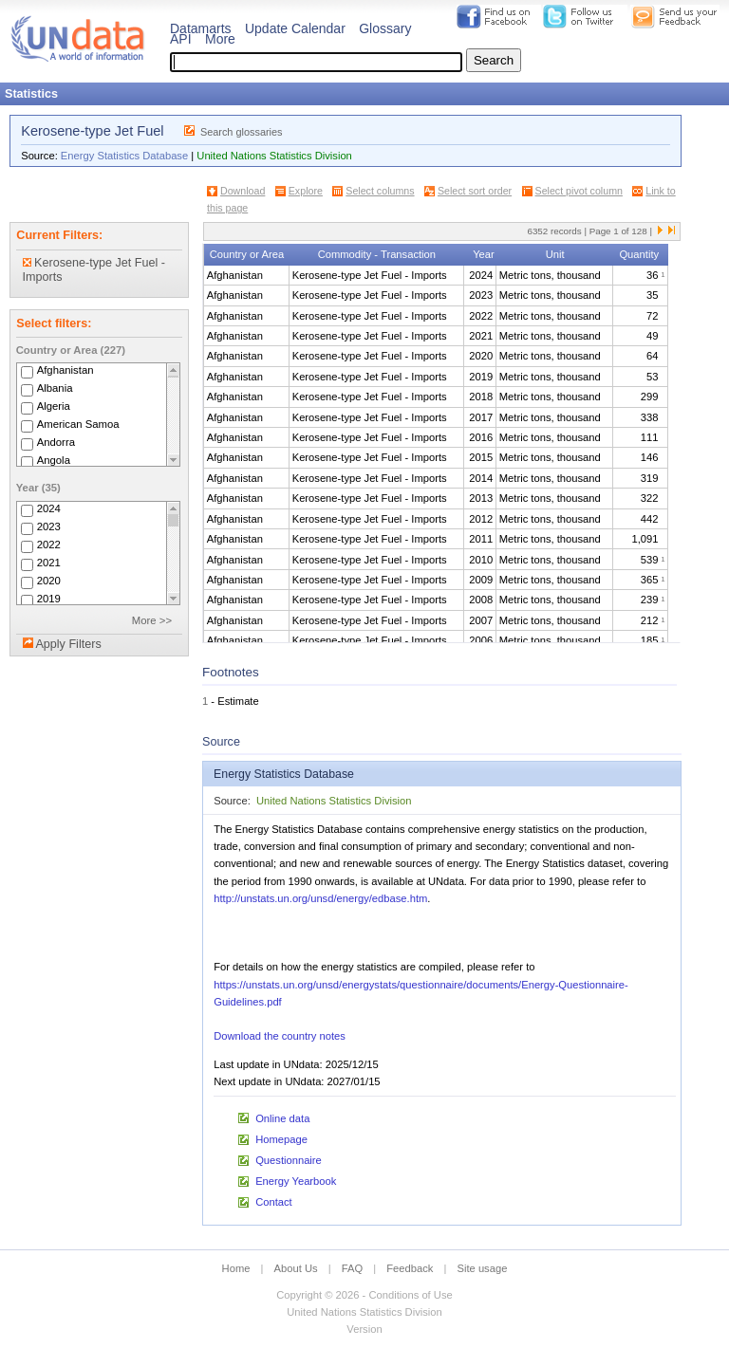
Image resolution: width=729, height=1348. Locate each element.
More (220, 38)
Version (364, 1329)
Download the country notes (280, 1036)
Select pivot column (579, 190)
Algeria (53, 406)
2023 (49, 526)
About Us (296, 1268)
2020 (49, 580)
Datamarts (201, 28)
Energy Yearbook (295, 1181)
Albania (55, 388)
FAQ (352, 1268)
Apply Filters (68, 644)
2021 (49, 562)
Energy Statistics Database (124, 155)
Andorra (56, 442)
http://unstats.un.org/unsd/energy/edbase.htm (320, 898)
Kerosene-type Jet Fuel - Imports (94, 270)
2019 (49, 598)
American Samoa (78, 424)
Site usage (483, 1268)
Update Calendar (295, 28)
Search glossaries (241, 132)
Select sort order (475, 190)
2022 (49, 544)
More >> (152, 620)
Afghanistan (65, 370)
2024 (49, 508)
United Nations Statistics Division (274, 155)
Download (242, 190)
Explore (306, 190)
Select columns (380, 190)
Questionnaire (288, 1160)
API (181, 38)
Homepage (281, 1139)
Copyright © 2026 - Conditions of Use (364, 1295)
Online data (282, 1118)
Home (236, 1268)
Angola (53, 460)
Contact (273, 1202)
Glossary (385, 28)
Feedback (409, 1268)
